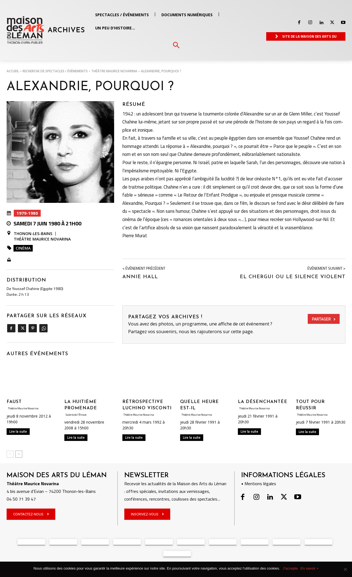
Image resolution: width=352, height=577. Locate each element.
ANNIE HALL (140, 277)
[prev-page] (10, 454)
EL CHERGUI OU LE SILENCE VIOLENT (292, 277)
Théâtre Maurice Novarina (114, 71)
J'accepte (290, 568)
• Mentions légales (258, 483)
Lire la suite (18, 432)
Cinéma (23, 248)
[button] (176, 45)
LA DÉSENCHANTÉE (262, 402)
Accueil (13, 71)
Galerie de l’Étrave (79, 414)
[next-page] (18, 454)
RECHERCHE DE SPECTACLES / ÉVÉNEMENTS (55, 71)
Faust (14, 402)
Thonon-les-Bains (33, 233)
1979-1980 (27, 213)
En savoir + (309, 568)
